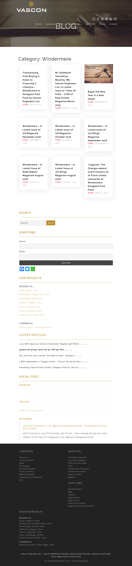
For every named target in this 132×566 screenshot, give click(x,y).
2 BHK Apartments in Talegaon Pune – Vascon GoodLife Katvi (50, 361)
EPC (63, 24)
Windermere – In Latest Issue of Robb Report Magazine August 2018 (33, 171)
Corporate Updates (77, 460)
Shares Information (77, 472)
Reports (71, 477)
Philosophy (24, 466)
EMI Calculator (75, 489)
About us (23, 457)
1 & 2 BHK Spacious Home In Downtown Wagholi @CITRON (49, 344)
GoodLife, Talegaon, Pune (30, 303)
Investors (90, 24)
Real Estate (76, 24)
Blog (70, 492)
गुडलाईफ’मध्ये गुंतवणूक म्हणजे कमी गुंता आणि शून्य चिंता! (41, 350)
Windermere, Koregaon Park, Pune (34, 294)
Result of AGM (74, 474)
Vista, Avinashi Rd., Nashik (30, 311)
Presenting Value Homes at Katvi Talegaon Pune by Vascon (48, 367)
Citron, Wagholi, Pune (28, 290)
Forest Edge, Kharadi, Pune (31, 299)
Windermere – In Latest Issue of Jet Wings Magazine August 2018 (65, 171)
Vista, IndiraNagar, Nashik (31, 535)
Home (38, 24)
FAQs (70, 466)
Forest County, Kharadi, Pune (31, 315)
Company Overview (77, 457)
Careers (71, 495)
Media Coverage (26, 474)
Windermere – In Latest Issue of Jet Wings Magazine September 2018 (98, 133)
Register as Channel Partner (81, 506)
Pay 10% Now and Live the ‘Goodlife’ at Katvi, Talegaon (46, 356)
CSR (21, 480)
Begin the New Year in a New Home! (96, 95)
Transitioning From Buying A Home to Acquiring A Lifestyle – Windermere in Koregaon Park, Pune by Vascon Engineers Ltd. (32, 87)
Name (22, 241)
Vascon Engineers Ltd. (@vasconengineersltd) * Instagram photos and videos (65, 427)
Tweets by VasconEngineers (31, 410)
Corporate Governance (78, 469)
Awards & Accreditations (30, 477)
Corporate (50, 24)
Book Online (74, 500)
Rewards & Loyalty (77, 503)
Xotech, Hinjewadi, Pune (30, 307)
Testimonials (74, 498)
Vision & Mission (26, 460)
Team (21, 463)
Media (102, 24)
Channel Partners (27, 469)
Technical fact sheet (77, 463)
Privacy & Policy (26, 472)
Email (22, 251)
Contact (113, 24)
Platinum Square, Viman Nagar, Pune (35, 327)
